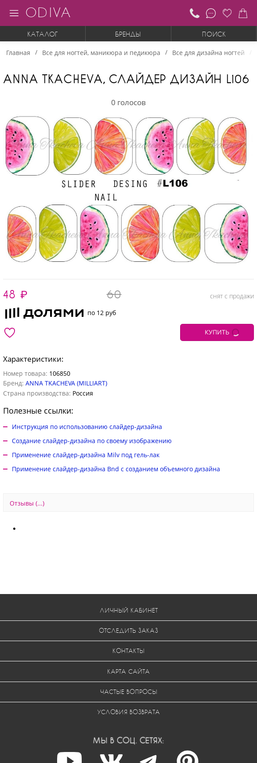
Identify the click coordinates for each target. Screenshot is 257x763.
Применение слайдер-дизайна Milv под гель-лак (85, 455)
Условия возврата (128, 711)
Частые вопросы (128, 691)
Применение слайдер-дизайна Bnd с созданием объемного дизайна (116, 469)
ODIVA (48, 12)
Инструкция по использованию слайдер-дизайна (87, 426)
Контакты (128, 650)
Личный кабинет (129, 610)
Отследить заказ (128, 630)
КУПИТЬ (217, 332)
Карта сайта (128, 671)
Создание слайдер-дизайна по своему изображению (92, 441)
